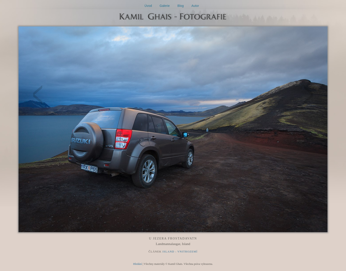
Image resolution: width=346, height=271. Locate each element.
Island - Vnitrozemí (179, 251)
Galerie (165, 5)
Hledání (137, 263)
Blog (180, 5)
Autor (195, 5)
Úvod (148, 5)
